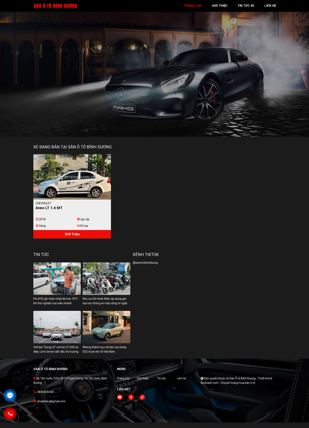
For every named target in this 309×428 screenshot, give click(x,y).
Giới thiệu (143, 383)
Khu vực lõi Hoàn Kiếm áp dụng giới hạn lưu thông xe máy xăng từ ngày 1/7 (105, 309)
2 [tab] (157, 131)
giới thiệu (219, 5)
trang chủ (193, 5)
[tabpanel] (154, 68)
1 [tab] (153, 131)
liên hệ (270, 5)
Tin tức (161, 383)
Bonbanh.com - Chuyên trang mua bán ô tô (228, 388)
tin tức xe (245, 5)
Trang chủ (123, 383)
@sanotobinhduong (145, 268)
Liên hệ (181, 383)
